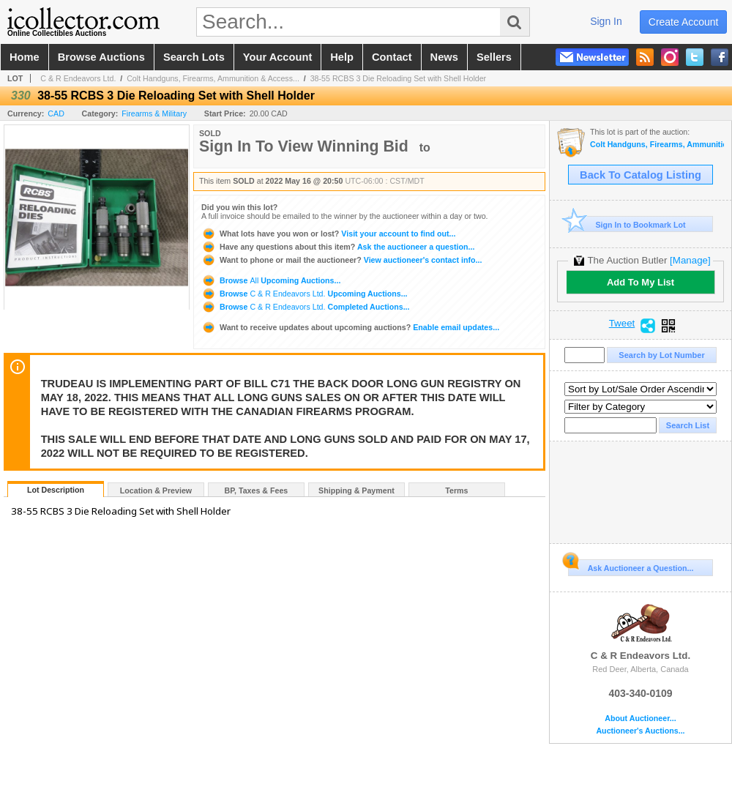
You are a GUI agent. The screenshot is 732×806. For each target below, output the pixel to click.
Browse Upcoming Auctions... (270, 280)
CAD (56, 113)
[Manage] (690, 260)
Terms (456, 490)
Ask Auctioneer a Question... (630, 565)
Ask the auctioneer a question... (337, 246)
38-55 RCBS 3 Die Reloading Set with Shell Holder (398, 78)
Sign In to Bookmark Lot (627, 224)
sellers (494, 57)
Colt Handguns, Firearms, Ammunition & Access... (213, 78)
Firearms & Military (154, 113)
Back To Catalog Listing (640, 175)
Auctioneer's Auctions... (640, 731)
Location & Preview (156, 490)
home (25, 57)
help (342, 57)
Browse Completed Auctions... (305, 306)
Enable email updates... (350, 327)
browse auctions (101, 57)
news (444, 57)
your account (277, 57)
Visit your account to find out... (328, 233)
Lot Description (55, 489)
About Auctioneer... (640, 718)
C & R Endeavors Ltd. (78, 78)
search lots (194, 57)
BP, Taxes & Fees (256, 490)
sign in (606, 21)
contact (392, 57)
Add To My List (640, 282)
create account (684, 22)
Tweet (622, 323)
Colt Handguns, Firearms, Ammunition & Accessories (657, 145)
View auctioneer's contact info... (341, 259)
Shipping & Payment (356, 490)
